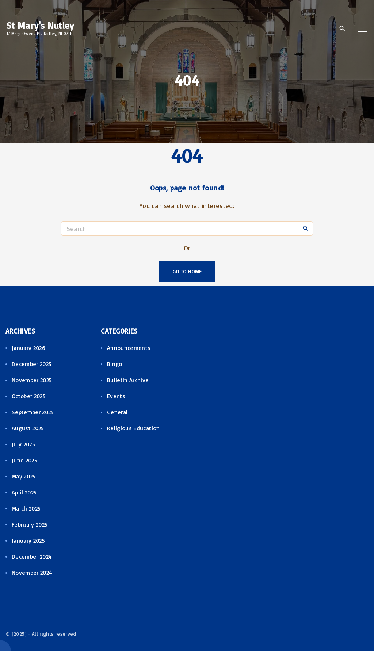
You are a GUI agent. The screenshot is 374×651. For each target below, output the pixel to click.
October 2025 (29, 396)
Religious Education (133, 428)
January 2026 (28, 347)
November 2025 (32, 380)
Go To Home (187, 271)
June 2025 (24, 460)
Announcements (129, 347)
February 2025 (30, 524)
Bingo (114, 363)
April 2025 (24, 492)
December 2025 (32, 363)
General (117, 412)
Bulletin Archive (128, 380)
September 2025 (33, 412)
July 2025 (23, 444)
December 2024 (32, 556)
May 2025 (24, 476)
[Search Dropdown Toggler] (342, 28)
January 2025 (28, 540)
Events (116, 396)
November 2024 (32, 572)
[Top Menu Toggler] (363, 28)
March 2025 (26, 508)
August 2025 (28, 428)
